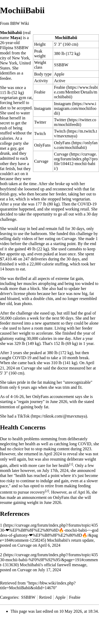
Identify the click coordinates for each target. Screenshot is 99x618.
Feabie (39, 92)
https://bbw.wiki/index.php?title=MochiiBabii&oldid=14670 (38, 585)
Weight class (40, 64)
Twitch (60, 131)
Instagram (62, 103)
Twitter (60, 120)
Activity (41, 80)
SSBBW (61, 65)
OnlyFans (42, 145)
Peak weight (40, 53)
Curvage (61, 154)
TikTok (23, 416)
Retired (45, 597)
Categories (9, 597)
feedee (5, 78)
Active (59, 80)
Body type (42, 74)
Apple (59, 74)
